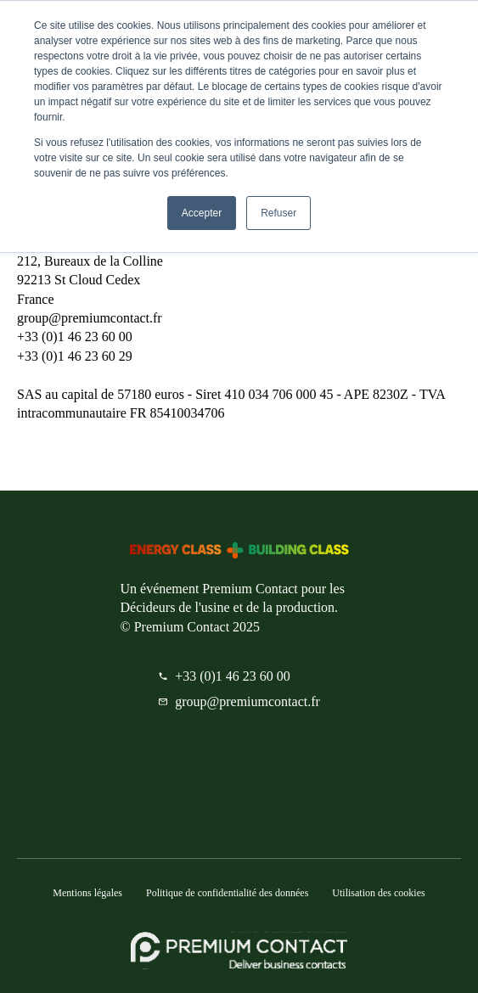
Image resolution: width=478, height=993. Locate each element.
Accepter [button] (202, 213)
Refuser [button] (278, 213)
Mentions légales (87, 893)
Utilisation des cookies (378, 893)
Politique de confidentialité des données (227, 893)
